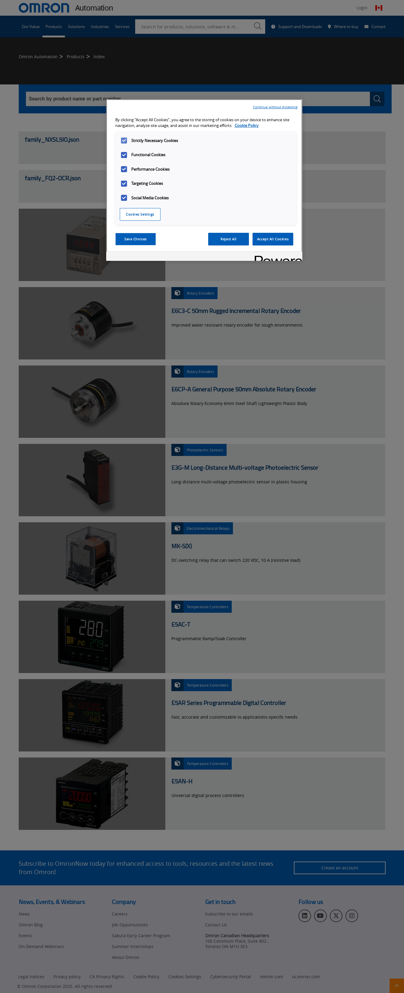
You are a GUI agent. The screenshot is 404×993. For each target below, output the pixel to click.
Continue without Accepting (275, 107)
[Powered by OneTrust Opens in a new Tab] (276, 257)
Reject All (229, 239)
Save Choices (135, 239)
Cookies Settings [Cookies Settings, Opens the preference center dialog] (140, 214)
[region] (204, 180)
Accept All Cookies (272, 239)
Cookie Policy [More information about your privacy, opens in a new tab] (247, 125)
